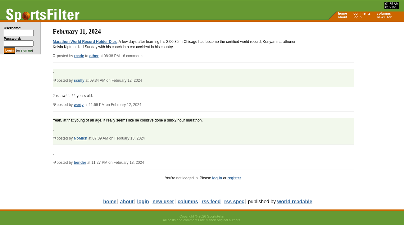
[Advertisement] (351, 70)
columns (384, 13)
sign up (26, 50)
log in (217, 178)
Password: (12, 38)
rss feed (211, 201)
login (357, 17)
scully (79, 80)
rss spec (234, 201)
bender (80, 162)
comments (361, 13)
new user (384, 17)
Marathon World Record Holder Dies (85, 41)
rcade (79, 56)
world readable (294, 201)
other (93, 56)
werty (79, 105)
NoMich (80, 138)
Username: (12, 28)
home (342, 13)
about (342, 17)
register (234, 178)
